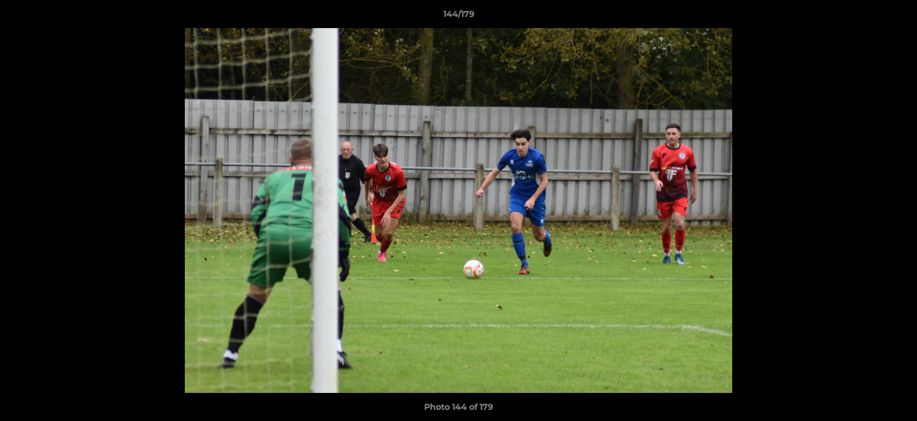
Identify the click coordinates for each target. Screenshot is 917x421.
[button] (896, 17)
